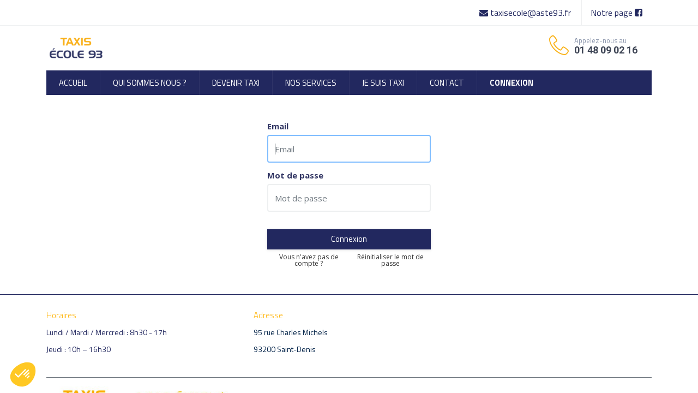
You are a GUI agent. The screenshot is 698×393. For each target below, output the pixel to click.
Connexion (349, 239)
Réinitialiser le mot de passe (390, 260)
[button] (23, 374)
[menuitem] (73, 82)
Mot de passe (295, 175)
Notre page (616, 12)
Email (277, 126)
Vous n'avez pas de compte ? (309, 260)
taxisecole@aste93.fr (526, 12)
